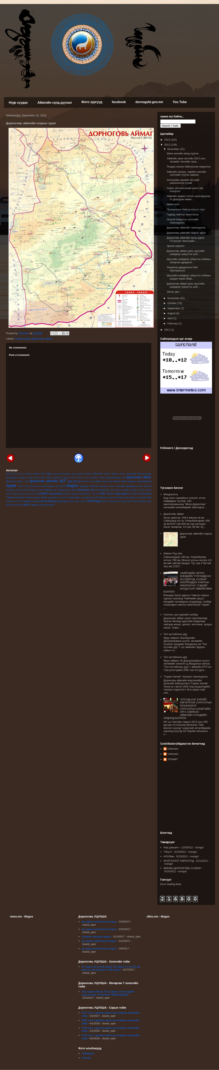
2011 (167, 329)
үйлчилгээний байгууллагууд (98, 497)
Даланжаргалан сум (115, 477)
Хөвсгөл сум (135, 497)
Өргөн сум (51, 489)
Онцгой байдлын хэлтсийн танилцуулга (182, 221)
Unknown (172, 748)
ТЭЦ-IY (167, 851)
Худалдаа (63, 501)
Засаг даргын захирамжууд (136, 481)
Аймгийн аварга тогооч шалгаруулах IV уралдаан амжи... (188, 198)
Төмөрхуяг (88, 1053)
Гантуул (86, 1057)
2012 (167, 144)
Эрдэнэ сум (37, 504)
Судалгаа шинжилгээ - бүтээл (84, 494)
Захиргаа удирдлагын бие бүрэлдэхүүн (182, 269)
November (173, 298)
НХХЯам (168, 856)
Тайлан (110, 493)
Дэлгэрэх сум (87, 481)
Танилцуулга (122, 493)
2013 (8, 473)
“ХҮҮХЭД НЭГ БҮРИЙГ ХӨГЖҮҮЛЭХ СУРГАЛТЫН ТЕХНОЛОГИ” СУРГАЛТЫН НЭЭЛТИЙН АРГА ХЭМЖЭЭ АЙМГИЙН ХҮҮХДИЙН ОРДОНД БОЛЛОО (187, 709)
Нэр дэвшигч (171, 847)
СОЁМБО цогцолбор (49, 493)
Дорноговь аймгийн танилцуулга (186, 227)
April (170, 318)
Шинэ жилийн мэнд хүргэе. (183, 153)
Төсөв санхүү (32, 497)
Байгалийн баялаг (102, 474)
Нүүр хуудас (18, 102)
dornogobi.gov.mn (149, 102)
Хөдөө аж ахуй (31, 501)
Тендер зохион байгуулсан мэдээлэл (189, 166)
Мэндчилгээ (170, 494)
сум (102, 493)
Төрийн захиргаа (15, 497)
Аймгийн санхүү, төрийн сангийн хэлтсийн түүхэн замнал (186, 173)
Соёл (34, 494)
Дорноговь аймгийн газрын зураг (186, 232)
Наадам (84, 486)
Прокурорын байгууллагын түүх (186, 209)
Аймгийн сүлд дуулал (54, 102)
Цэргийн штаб (144, 501)
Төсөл (44, 497)
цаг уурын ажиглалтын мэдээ (99, 921)
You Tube (180, 102)
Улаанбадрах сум (75, 497)
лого (31, 486)
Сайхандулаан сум (104, 490)
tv (23, 474)
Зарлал (117, 481)
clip (19, 474)
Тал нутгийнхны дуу (175, 634)
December (173, 149)
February (173, 323)
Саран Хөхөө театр (21, 494)
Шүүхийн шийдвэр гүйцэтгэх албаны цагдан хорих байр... (188, 277)
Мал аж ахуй (40, 486)
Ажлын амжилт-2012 (35, 474)
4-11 (14, 473)
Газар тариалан (53, 477)
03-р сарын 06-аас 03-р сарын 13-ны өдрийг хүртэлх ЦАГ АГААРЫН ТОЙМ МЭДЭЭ (108, 993)
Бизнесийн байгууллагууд (138, 474)
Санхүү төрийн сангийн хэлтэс (129, 490)
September (174, 308)
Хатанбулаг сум (120, 497)
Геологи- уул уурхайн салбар (90, 477)
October (172, 303)
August (171, 313)
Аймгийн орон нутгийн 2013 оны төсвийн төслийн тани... (186, 160)
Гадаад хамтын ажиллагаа (32, 477)
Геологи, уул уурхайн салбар (180, 614)
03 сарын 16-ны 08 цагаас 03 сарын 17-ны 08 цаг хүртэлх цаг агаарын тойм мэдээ (111, 968)
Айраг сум (52, 473)
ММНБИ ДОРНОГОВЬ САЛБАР (182, 868)
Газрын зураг (22, 338)
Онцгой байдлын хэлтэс (33, 490)
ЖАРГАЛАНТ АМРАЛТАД (178, 860)
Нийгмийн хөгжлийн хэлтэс (102, 486)
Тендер (134, 494)
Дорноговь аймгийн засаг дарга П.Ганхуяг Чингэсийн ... (185, 239)
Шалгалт (18, 505)
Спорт (66, 493)
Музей (63, 486)
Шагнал (9, 505)
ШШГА (26, 504)
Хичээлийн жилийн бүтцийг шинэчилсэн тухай (183, 181)
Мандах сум (53, 486)
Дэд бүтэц (74, 481)
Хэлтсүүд (94, 501)
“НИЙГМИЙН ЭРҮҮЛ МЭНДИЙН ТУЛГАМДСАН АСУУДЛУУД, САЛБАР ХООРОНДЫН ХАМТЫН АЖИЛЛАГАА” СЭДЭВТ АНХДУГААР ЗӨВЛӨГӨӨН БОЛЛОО (187, 582)
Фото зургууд (91, 102)
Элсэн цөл (173, 291)
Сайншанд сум (85, 489)
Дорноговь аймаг (42, 338)
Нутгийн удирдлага (126, 486)
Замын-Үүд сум (103, 481)
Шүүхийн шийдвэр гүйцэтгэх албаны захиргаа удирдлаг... (188, 261)
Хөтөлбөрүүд (48, 501)
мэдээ (72, 485)
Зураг (11, 485)
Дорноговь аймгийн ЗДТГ (48, 481)
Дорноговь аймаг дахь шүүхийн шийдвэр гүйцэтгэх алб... (185, 252)
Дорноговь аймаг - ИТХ (17, 481)
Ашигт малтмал (84, 474)
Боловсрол (12, 477)
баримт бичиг (118, 474)
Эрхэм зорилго (175, 245)
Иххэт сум (23, 486)
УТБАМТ (172, 759)
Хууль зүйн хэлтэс (78, 501)
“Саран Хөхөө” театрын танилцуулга (185, 676)
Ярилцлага (49, 505)
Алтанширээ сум (67, 474)
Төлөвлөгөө (144, 493)
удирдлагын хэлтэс (57, 497)
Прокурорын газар (67, 490)
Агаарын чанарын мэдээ (96, 936)
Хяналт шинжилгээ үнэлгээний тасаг (119, 501)
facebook (119, 102)
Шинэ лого (173, 204)
